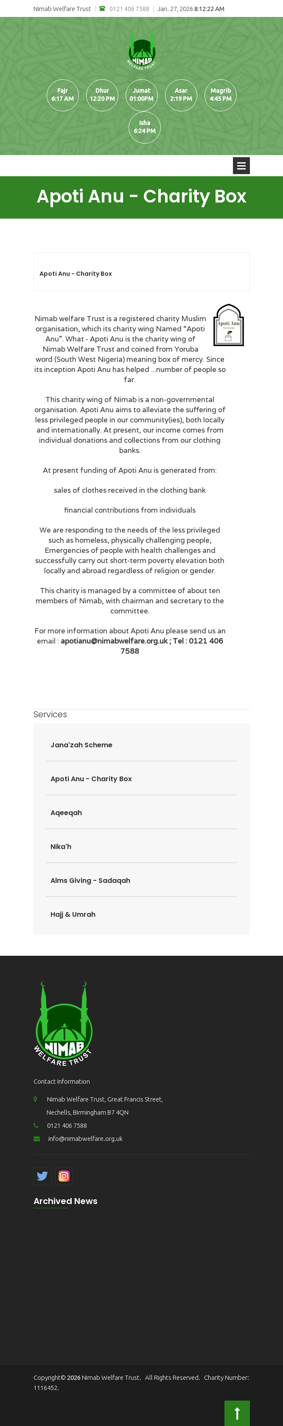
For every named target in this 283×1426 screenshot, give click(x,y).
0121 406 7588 (124, 9)
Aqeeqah (66, 813)
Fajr (62, 90)
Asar (181, 90)
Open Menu (241, 165)
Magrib (220, 90)
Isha (144, 122)
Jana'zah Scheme (81, 745)
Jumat (141, 90)
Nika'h (60, 847)
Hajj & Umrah (72, 914)
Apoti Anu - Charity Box (75, 273)
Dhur (102, 90)
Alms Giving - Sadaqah (90, 880)
